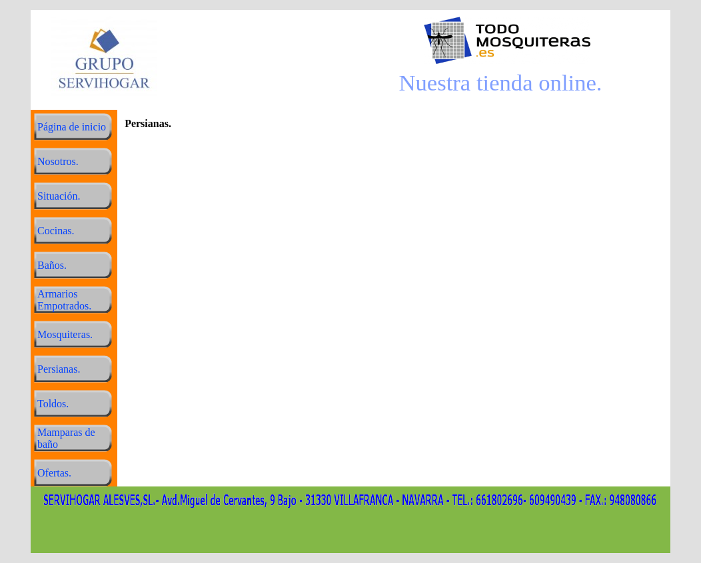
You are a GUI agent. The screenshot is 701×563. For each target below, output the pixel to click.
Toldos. (53, 403)
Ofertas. (54, 472)
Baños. (52, 265)
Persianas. (58, 369)
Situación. (58, 196)
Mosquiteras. (65, 334)
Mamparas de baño (66, 438)
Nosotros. (58, 161)
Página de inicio (71, 126)
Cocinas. (56, 230)
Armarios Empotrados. (64, 299)
